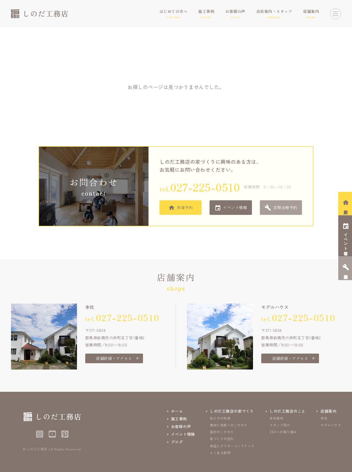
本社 (323, 418)
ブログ (177, 442)
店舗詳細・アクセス (114, 358)
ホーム (177, 411)
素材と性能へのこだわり (229, 425)
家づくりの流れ (222, 438)
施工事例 (179, 418)
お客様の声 (181, 426)
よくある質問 (220, 452)
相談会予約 (346, 207)
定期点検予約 (285, 207)
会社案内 (276, 418)
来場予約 (185, 207)
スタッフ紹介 (280, 425)
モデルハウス (330, 425)
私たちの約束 (220, 418)
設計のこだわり (222, 431)
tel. (200, 187)
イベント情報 (235, 207)
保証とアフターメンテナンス (232, 445)
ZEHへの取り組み (283, 431)
